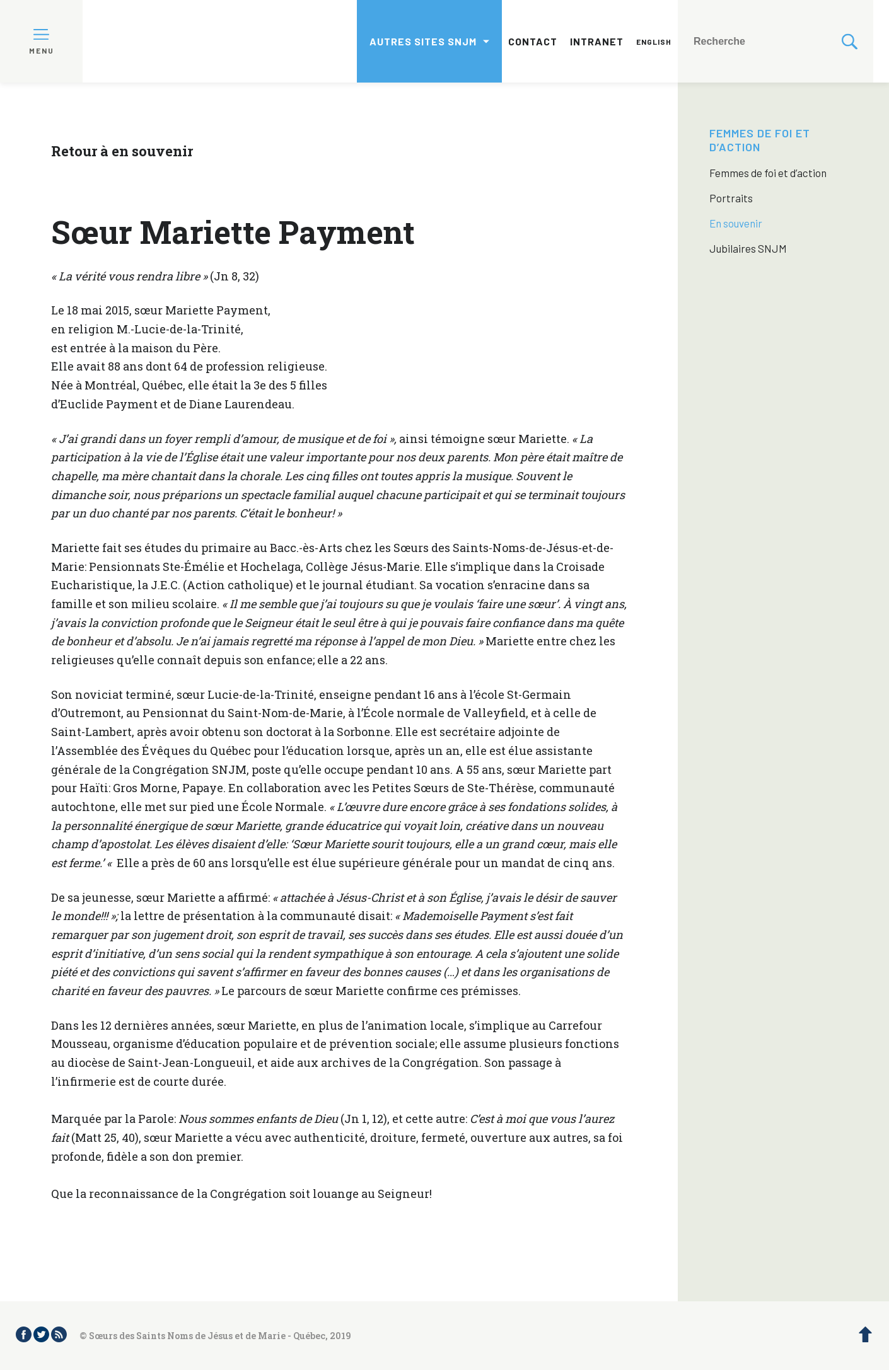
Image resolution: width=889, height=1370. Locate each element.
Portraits (731, 198)
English (653, 41)
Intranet (597, 41)
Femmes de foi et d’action (759, 140)
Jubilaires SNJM (748, 248)
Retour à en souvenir (122, 151)
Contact (532, 41)
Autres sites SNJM (423, 41)
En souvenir (735, 223)
